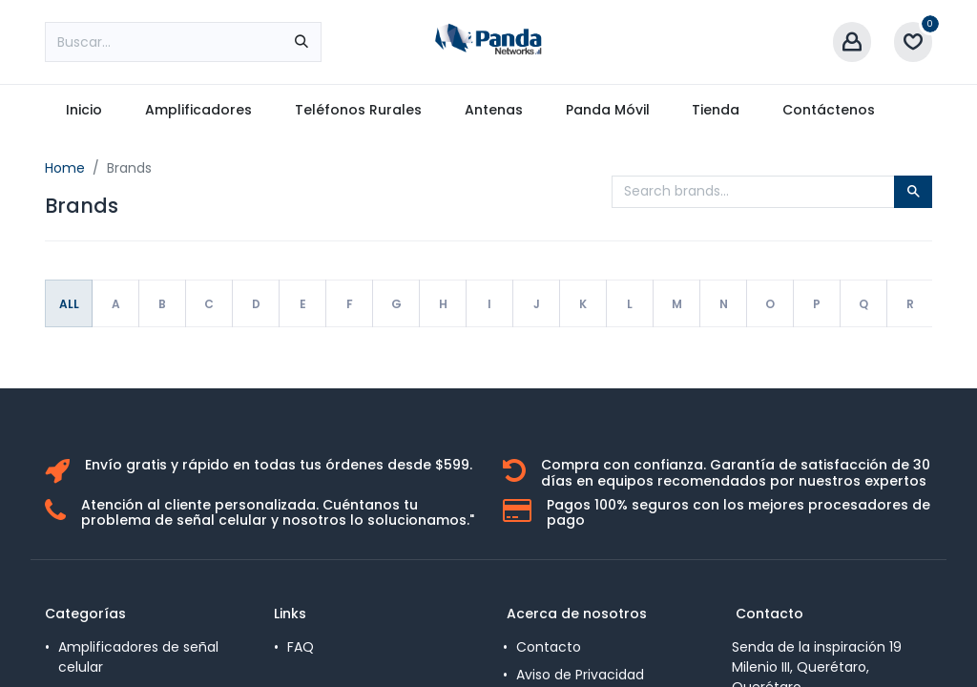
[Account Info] (852, 42)
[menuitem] (84, 110)
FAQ (300, 646)
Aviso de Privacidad (580, 674)
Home (65, 167)
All (69, 304)
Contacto (548, 646)
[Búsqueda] (301, 42)
